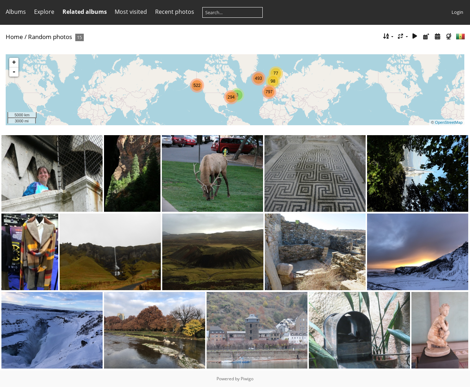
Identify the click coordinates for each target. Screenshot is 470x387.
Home (14, 37)
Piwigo (247, 379)
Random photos (50, 37)
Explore (44, 12)
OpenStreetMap (449, 122)
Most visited (131, 12)
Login (457, 12)
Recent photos (174, 12)
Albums (16, 12)
